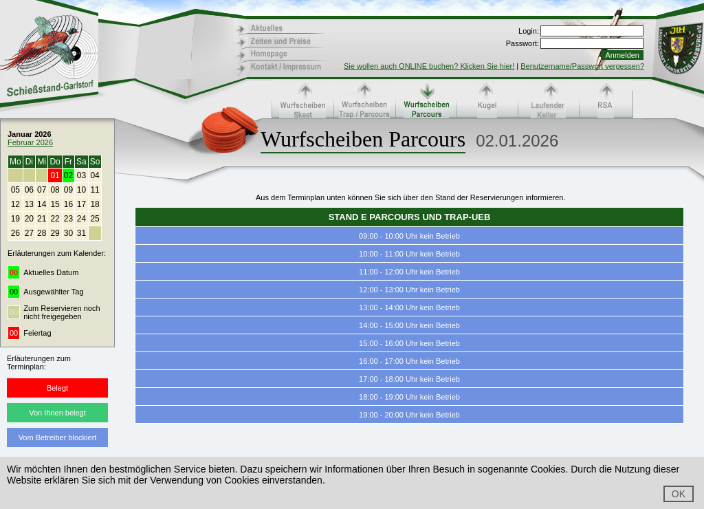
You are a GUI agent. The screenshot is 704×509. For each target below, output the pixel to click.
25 (94, 219)
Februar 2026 (30, 142)
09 (68, 190)
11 (94, 190)
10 (81, 190)
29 (54, 233)
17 (81, 204)
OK (678, 493)
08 (54, 190)
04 (94, 175)
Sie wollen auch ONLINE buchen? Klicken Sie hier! (429, 66)
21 (41, 219)
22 (54, 219)
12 (15, 204)
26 (15, 233)
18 (94, 204)
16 (68, 204)
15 (54, 204)
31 (81, 233)
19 (15, 219)
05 (15, 190)
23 (68, 219)
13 (29, 204)
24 (81, 219)
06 (29, 190)
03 (81, 175)
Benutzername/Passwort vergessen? (582, 66)
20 (29, 219)
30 (68, 233)
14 (41, 204)
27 (29, 233)
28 (41, 233)
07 (41, 190)
